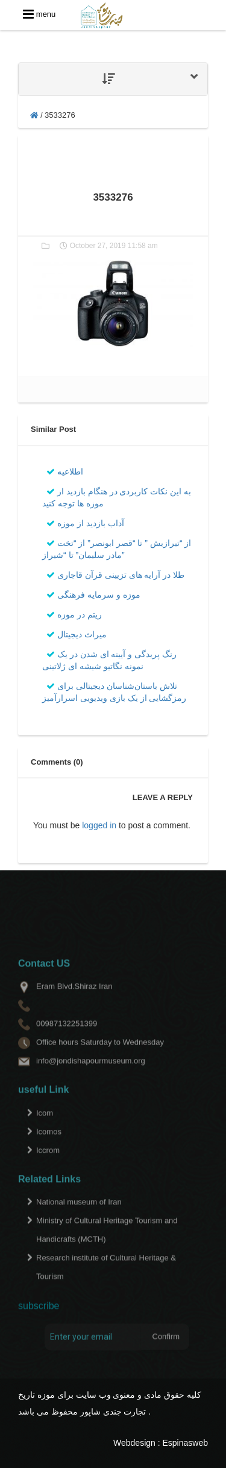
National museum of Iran (79, 1216)
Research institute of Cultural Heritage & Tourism (106, 1282)
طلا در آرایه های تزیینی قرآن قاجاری (115, 575)
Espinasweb (186, 1443)
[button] (113, 79)
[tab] (113, 79)
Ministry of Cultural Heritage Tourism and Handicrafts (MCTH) (107, 1244)
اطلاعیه (64, 471)
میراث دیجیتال (76, 634)
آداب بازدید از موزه (85, 523)
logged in (99, 825)
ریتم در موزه (74, 614)
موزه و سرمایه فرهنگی (93, 594)
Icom (44, 1127)
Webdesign (134, 1443)
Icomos (48, 1145)
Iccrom (48, 1164)
